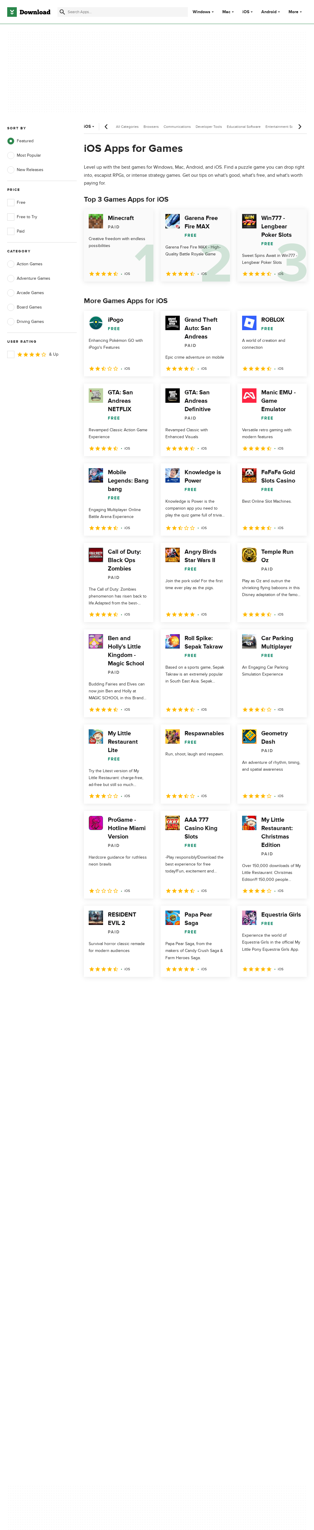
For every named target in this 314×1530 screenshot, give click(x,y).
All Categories (127, 127)
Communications (177, 127)
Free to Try (22, 217)
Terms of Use (177, 1281)
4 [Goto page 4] (136, 989)
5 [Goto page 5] (152, 989)
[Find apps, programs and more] (123, 12)
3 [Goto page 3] (121, 989)
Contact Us (96, 1291)
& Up (32, 354)
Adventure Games (28, 278)
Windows (201, 12)
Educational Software (244, 127)
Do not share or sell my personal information (187, 1305)
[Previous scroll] (106, 126)
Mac (226, 12)
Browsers (151, 127)
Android (269, 12)
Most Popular (24, 155)
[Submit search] (62, 12)
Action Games (25, 264)
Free (16, 202)
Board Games (24, 307)
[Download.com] (28, 12)
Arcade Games (25, 293)
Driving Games (25, 321)
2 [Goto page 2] (105, 989)
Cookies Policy (178, 1291)
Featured (20, 141)
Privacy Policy (178, 1270)
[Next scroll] (299, 126)
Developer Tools (209, 127)
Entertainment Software (284, 127)
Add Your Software (103, 1281)
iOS (245, 12)
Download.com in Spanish (110, 1301)
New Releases (25, 169)
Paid (16, 231)
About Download (101, 1270)
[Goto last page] (296, 990)
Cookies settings (180, 1318)
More (296, 11)
